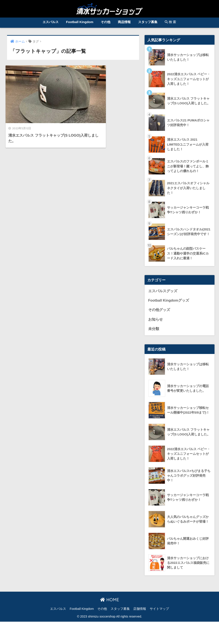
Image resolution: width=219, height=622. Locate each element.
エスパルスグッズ (162, 291)
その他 (105, 22)
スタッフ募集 (147, 22)
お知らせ (155, 320)
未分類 (153, 329)
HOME (109, 600)
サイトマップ (159, 609)
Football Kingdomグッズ (168, 301)
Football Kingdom (79, 22)
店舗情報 (139, 609)
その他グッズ (159, 310)
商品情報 (124, 22)
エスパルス (51, 22)
